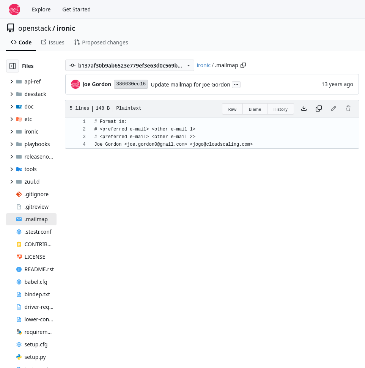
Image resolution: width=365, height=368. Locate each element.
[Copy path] (243, 65)
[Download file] (304, 108)
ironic (66, 28)
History (281, 109)
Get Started (76, 9)
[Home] (14, 9)
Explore (41, 9)
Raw (232, 109)
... (236, 83)
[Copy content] (319, 108)
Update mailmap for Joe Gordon (190, 84)
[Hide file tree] (12, 66)
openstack (34, 28)
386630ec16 (131, 84)
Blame (255, 109)
